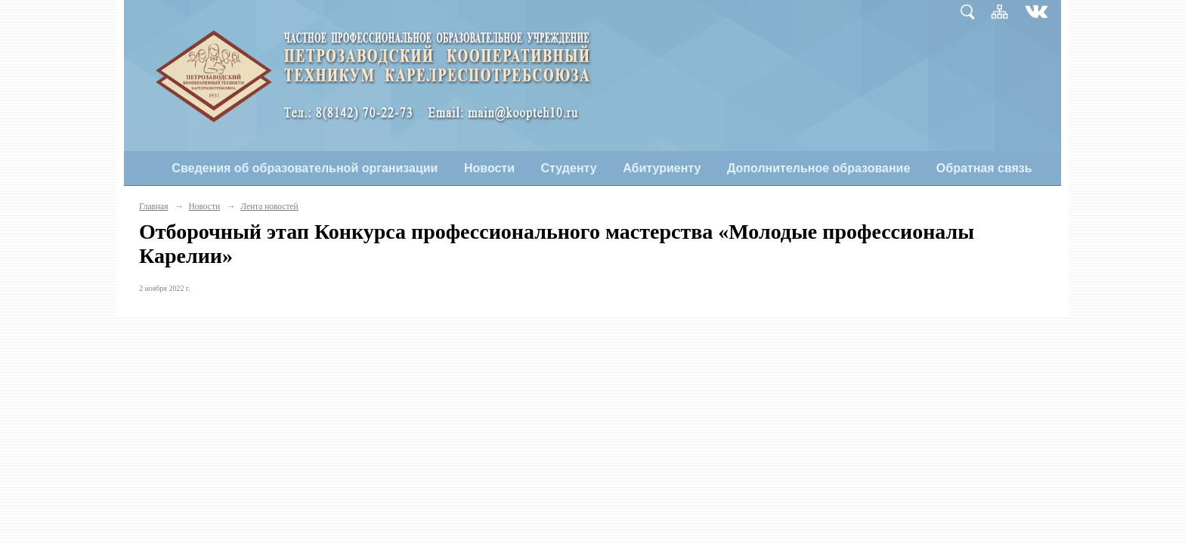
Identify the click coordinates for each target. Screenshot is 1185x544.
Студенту (569, 168)
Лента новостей (269, 206)
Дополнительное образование (818, 168)
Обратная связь (984, 168)
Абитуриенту (662, 168)
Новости (489, 168)
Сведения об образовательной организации (305, 168)
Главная (153, 206)
